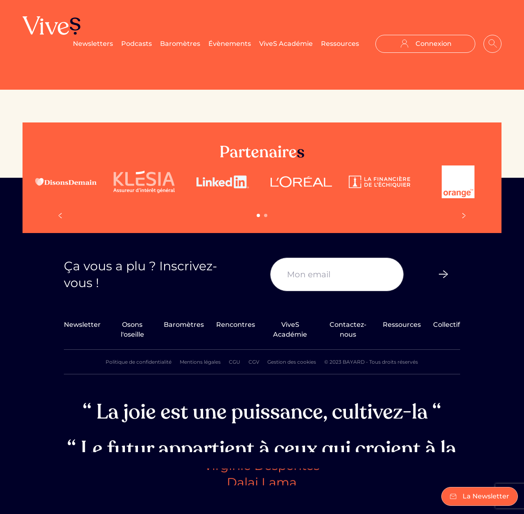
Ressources (340, 44)
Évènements (229, 44)
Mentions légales (200, 362)
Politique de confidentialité (139, 362)
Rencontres (235, 324)
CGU (234, 362)
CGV (253, 362)
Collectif (446, 324)
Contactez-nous (348, 329)
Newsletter (82, 324)
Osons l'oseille (132, 329)
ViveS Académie (286, 44)
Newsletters (93, 44)
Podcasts (136, 44)
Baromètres (180, 44)
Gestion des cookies (291, 362)
